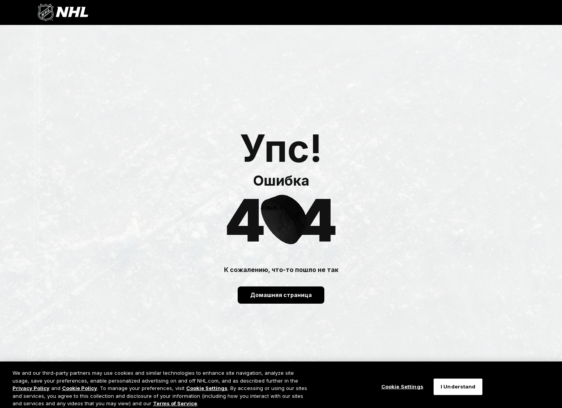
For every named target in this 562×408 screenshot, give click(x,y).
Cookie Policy (79, 391)
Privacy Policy (31, 391)
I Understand (458, 390)
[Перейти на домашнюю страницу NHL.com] (62, 12)
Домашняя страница (281, 295)
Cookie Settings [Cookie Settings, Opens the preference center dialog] (402, 390)
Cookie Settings (207, 391)
